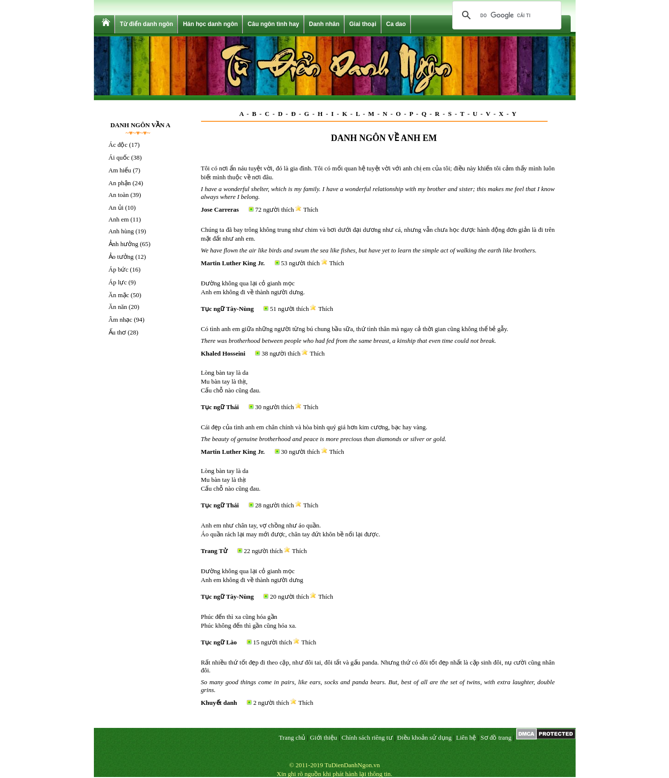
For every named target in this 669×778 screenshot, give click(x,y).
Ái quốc (119, 157)
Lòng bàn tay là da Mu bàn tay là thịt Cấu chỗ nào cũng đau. (231, 479)
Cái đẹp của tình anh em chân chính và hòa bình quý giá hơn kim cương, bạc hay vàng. (314, 427)
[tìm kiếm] (505, 15)
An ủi (116, 207)
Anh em (119, 219)
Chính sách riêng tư (367, 737)
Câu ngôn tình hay (273, 24)
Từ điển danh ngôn (146, 24)
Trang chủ (292, 737)
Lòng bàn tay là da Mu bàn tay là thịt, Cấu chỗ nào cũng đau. (231, 381)
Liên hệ (466, 737)
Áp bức (118, 269)
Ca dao (396, 24)
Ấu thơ (117, 332)
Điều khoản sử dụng (424, 737)
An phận (120, 183)
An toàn (119, 194)
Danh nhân (324, 24)
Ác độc (118, 144)
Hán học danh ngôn (210, 24)
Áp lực (118, 282)
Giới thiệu (323, 737)
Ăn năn (118, 306)
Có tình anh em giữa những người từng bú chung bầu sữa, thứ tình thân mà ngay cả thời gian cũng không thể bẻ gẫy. (355, 329)
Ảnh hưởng (124, 244)
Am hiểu (120, 170)
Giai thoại (363, 24)
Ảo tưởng (121, 256)
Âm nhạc (121, 319)
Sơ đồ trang (495, 737)
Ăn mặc (119, 295)
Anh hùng (121, 231)
